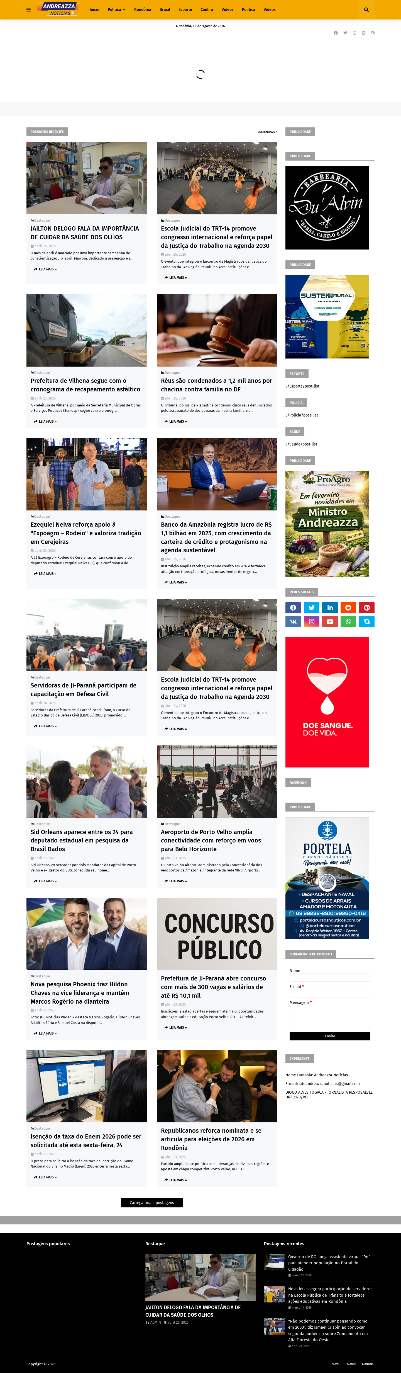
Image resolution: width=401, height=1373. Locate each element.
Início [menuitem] (94, 9)
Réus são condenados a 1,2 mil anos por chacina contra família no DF (216, 385)
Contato (368, 1364)
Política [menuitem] (114, 9)
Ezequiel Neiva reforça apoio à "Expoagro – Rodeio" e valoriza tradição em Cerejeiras (86, 533)
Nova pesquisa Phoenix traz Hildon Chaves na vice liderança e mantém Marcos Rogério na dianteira (80, 992)
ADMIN (155, 1322)
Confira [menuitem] (206, 9)
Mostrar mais (266, 131)
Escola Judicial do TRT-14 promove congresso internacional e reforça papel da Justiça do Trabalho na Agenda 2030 (216, 237)
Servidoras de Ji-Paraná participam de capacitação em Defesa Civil (83, 690)
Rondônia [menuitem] (142, 9)
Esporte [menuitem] (185, 9)
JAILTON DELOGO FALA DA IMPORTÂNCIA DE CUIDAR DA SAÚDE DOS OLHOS (85, 233)
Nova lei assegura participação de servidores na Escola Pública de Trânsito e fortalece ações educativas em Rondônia (330, 1295)
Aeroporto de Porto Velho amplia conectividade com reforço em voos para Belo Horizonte (211, 840)
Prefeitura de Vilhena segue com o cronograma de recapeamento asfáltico (85, 385)
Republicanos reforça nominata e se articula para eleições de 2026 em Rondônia (211, 1139)
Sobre (351, 1364)
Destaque (42, 220)
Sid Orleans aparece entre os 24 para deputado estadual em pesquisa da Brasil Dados (82, 840)
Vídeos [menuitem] (228, 9)
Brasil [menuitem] (165, 9)
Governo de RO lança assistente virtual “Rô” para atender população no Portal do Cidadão (329, 1263)
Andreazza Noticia (71, 1364)
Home (336, 1364)
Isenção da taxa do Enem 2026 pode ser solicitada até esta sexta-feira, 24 (86, 1141)
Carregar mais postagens (152, 1202)
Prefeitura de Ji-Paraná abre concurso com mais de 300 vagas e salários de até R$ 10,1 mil (213, 987)
